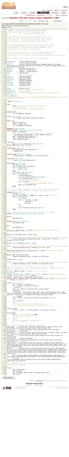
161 (5, 345)
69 (5, 162)
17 (5, 60)
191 (5, 417)
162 (5, 347)
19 (5, 64)
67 (5, 158)
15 (5, 56)
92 (5, 204)
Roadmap (32, 12)
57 (5, 140)
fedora (39, 18)
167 (5, 357)
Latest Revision (40, 15)
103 (5, 224)
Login (43, 10)
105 (5, 228)
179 (5, 378)
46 (5, 120)
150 (5, 319)
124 (5, 262)
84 (5, 189)
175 (5, 371)
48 (5, 124)
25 (5, 78)
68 (5, 160)
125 (5, 263)
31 (5, 89)
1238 (26, 24)
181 (5, 381)
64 (5, 152)
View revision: (41, 21)
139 (5, 296)
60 (5, 145)
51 (5, 129)
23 (5, 71)
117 (5, 250)
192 (5, 420)
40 (5, 105)
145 (5, 308)
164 (5, 351)
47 (5, 122)
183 (5, 387)
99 (5, 217)
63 (5, 150)
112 (5, 241)
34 (5, 94)
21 (5, 67)
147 (5, 311)
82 (5, 186)
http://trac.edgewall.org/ (62, 454)
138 (5, 294)
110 (5, 237)
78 (5, 179)
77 (5, 177)
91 (5, 202)
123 (5, 260)
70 (5, 163)
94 (5, 208)
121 (5, 256)
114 (5, 245)
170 (5, 362)
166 (5, 355)
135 (5, 287)
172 (5, 365)
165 (5, 353)
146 (5, 309)
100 (5, 218)
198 (5, 437)
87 (5, 195)
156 (5, 333)
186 (5, 396)
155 (5, 331)
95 (5, 210)
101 (5, 220)
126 (5, 265)
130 (5, 274)
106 (5, 230)
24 (5, 76)
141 (5, 299)
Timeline (24, 12)
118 (5, 251)
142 (5, 301)
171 (5, 364)
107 (5, 232)
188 (5, 401)
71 (5, 165)
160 (5, 340)
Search (63, 12)
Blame (57, 15)
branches (13, 18)
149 (5, 317)
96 (5, 211)
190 (5, 415)
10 (5, 47)
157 (5, 335)
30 (5, 87)
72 (5, 168)
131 (5, 277)
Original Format (38, 451)
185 (5, 392)
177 (5, 374)
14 (5, 55)
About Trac (56, 10)
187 (5, 398)
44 (5, 117)
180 (5, 380)
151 (5, 322)
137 (5, 291)
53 (5, 133)
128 (5, 270)
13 (5, 53)
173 (5, 367)
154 (5, 329)
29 (5, 85)
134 (5, 284)
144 (5, 306)
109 (5, 235)
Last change (5, 24)
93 (5, 206)
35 (5, 96)
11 (5, 49)
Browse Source (43, 12)
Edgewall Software (21, 454)
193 (5, 425)
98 (5, 215)
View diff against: (60, 21)
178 (5, 376)
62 (5, 148)
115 (5, 246)
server (32, 18)
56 (5, 138)
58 (5, 141)
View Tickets (54, 12)
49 (5, 126)
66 (5, 156)
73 (5, 170)
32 (5, 91)
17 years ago (44, 24)
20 (5, 66)
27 (5, 82)
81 (5, 184)
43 (5, 115)
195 (5, 432)
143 (5, 303)
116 (5, 248)
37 (5, 99)
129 (5, 272)
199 (5, 439)
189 (5, 408)
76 (5, 175)
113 (5, 243)
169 (5, 360)
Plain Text (29, 451)
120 (5, 255)
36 (5, 98)
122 (5, 258)
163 (5, 349)
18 (5, 62)
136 (5, 289)
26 (5, 80)
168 (5, 358)
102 (5, 222)
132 (5, 281)
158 (5, 336)
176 (5, 372)
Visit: (21, 21)
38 (5, 101)
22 (5, 69)
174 (5, 369)
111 (5, 239)
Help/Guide (49, 10)
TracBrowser (39, 446)
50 (5, 127)
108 (5, 233)
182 (5, 385)
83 (5, 187)
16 (5, 58)
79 (5, 181)
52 (5, 131)
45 (5, 118)
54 (5, 134)
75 (5, 174)
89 (5, 198)
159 (5, 338)
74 (5, 172)
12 (5, 51)
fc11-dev (23, 18)
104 (5, 226)
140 (5, 298)
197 (5, 436)
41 (5, 109)
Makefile (48, 18)
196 (5, 434)
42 (5, 114)
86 (5, 193)
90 (5, 200)
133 (5, 282)
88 (5, 197)
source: (5, 18)
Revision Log (64, 15)
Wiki (16, 12)
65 (5, 154)
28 (5, 84)
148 (5, 315)
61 (5, 147)
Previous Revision (30, 15)
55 (5, 136)
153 (5, 328)
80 (5, 182)
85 (5, 191)
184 (5, 389)
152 (5, 324)
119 (5, 253)
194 (5, 430)
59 (5, 143)
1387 (56, 18)
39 (5, 103)
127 (5, 267)
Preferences (64, 10)
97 (5, 213)
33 (5, 92)
